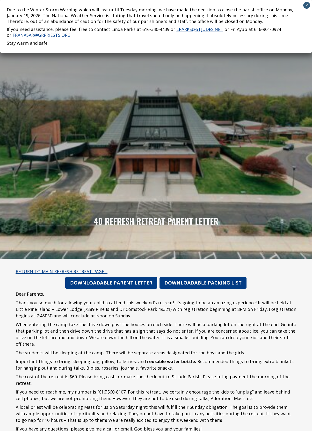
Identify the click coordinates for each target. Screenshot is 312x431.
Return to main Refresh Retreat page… (62, 271)
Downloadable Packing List (203, 282)
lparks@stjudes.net (199, 14)
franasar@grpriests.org (42, 20)
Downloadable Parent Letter (111, 282)
